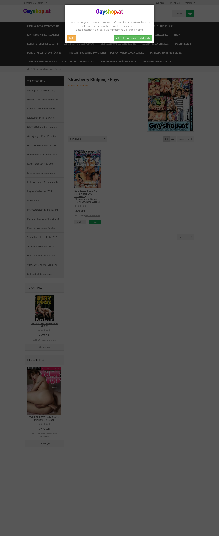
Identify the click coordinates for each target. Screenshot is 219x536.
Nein (71, 38)
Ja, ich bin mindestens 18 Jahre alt (133, 38)
